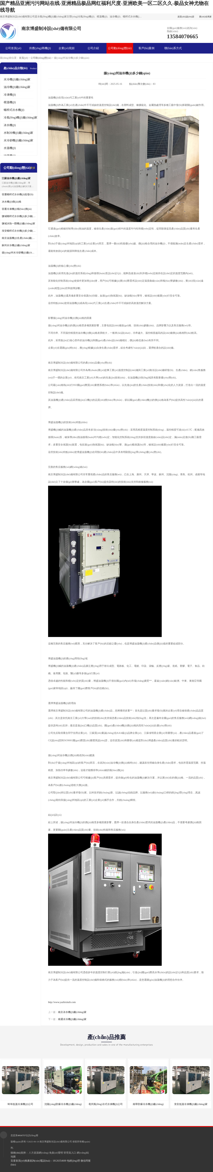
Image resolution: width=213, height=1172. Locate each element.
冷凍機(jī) (10, 94)
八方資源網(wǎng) (38, 1152)
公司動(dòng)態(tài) (120, 48)
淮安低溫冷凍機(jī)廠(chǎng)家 (190, 1104)
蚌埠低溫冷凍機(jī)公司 (20, 1104)
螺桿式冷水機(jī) (14, 109)
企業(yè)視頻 (67, 48)
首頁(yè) (23, 58)
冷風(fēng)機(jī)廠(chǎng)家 (20, 117)
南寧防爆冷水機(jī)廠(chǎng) (148, 1104)
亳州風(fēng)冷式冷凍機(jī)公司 (105, 1104)
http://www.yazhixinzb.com (62, 1002)
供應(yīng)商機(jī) (40, 48)
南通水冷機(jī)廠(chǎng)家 (72, 1019)
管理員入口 (70, 1152)
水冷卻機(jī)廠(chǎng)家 (18, 140)
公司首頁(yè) (13, 48)
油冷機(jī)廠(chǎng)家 (17, 86)
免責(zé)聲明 (56, 1152)
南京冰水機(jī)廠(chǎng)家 (72, 1012)
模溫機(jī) (10, 102)
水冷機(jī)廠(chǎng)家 (17, 79)
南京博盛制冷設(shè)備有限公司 (56, 1141)
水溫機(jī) (10, 147)
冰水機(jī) (10, 125)
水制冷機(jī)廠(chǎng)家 (18, 132)
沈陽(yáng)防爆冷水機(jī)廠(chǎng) (63, 1104)
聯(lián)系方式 (173, 48)
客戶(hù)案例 (146, 48)
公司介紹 (93, 48)
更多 (32, 168)
